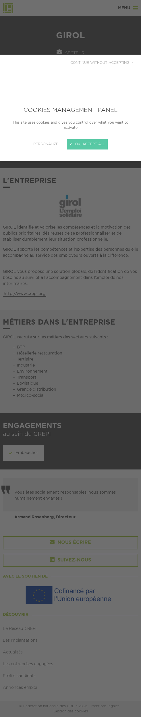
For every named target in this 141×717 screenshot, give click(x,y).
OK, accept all (87, 144)
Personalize (45, 144)
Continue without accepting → (102, 62)
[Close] (70, 358)
